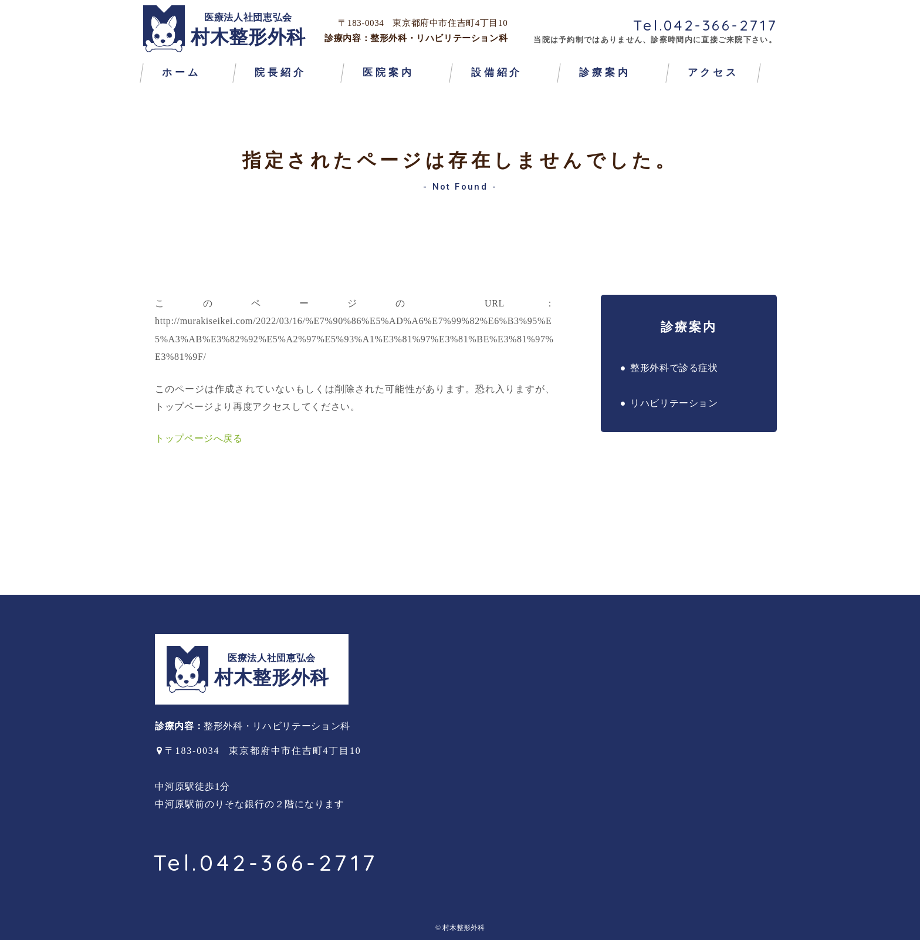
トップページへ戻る (199, 438)
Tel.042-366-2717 (705, 25)
